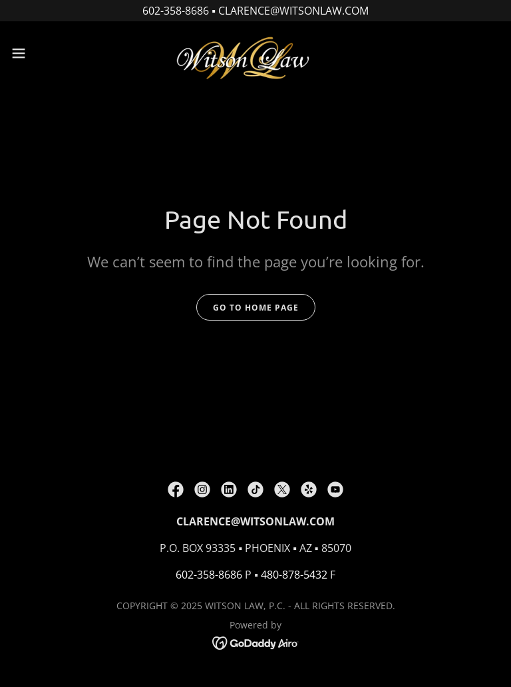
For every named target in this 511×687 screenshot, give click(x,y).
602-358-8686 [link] (209, 574)
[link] (255, 53)
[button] (43, 53)
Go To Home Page (256, 307)
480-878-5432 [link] (294, 574)
